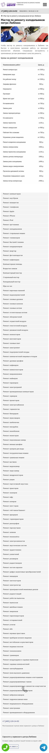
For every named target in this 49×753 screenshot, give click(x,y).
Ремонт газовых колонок (13, 304)
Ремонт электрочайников (13, 405)
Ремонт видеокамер (11, 466)
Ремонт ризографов (11, 523)
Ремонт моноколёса (11, 537)
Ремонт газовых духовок (13, 299)
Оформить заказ (10, 746)
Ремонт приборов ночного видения (17, 638)
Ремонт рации (9, 479)
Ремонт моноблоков (11, 431)
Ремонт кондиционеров (12, 246)
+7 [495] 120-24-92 (9, 11)
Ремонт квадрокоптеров (13, 475)
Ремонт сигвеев (9, 532)
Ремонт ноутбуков (10, 198)
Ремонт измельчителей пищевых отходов (20, 356)
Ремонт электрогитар (12, 585)
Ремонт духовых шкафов (13, 361)
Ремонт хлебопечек (11, 422)
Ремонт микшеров (10, 576)
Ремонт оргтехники (11, 224)
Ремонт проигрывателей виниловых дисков (20, 589)
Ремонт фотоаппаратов (13, 255)
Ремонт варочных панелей (14, 290)
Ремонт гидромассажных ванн (15, 699)
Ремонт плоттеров (10, 506)
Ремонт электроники (11, 708)
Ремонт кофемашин (11, 260)
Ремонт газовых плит (11, 343)
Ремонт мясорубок (10, 427)
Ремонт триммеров (11, 655)
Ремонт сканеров (10, 493)
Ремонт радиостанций (12, 594)
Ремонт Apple (8, 211)
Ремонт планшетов (11, 202)
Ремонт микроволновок (12, 374)
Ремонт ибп (8, 629)
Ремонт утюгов (9, 624)
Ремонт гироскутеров (12, 528)
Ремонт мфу (8, 497)
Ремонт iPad (8, 220)
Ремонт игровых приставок (14, 633)
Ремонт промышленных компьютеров (18, 391)
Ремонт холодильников (12, 229)
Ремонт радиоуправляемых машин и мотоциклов (23, 677)
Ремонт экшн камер (11, 471)
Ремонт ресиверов (10, 558)
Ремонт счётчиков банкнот (14, 510)
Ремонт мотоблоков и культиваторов (18, 642)
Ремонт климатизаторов (13, 369)
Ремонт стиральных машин (14, 233)
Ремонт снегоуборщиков (13, 668)
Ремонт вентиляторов (12, 339)
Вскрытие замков (10, 268)
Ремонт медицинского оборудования (18, 704)
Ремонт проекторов (11, 400)
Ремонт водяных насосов (13, 646)
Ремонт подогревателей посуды (16, 352)
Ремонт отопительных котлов (15, 312)
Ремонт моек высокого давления (16, 673)
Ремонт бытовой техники (13, 242)
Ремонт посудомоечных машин (15, 453)
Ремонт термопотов (11, 409)
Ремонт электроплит (11, 347)
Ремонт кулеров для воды (13, 449)
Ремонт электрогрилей (12, 387)
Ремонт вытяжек (10, 462)
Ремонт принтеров (10, 488)
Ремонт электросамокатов (14, 541)
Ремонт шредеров (10, 515)
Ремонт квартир (9, 251)
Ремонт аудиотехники (12, 550)
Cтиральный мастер (11, 277)
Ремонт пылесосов (10, 602)
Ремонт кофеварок (10, 365)
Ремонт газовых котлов (12, 308)
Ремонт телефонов (11, 207)
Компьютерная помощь (12, 264)
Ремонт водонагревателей (14, 295)
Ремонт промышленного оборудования (19, 712)
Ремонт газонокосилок (12, 651)
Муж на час (7, 286)
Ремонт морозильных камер (14, 440)
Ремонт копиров (9, 501)
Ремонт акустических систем (15, 545)
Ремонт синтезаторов (12, 580)
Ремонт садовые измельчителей (16, 664)
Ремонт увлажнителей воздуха (15, 330)
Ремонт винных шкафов (12, 444)
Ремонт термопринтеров (13, 519)
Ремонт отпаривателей (12, 620)
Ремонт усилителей (11, 554)
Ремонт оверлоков (10, 611)
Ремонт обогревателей (12, 317)
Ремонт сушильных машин (13, 457)
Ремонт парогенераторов (13, 616)
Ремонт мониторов (11, 435)
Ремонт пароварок (10, 383)
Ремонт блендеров (10, 413)
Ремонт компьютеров (12, 194)
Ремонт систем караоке (12, 567)
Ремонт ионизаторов (11, 334)
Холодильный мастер (11, 282)
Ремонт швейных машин (13, 607)
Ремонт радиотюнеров (12, 563)
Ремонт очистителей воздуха (15, 326)
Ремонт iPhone (9, 216)
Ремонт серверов (10, 396)
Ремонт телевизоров (11, 238)
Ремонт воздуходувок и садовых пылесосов (20, 660)
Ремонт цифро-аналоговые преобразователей (22, 572)
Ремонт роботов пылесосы (14, 598)
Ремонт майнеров (10, 378)
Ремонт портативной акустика (15, 484)
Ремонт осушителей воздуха (14, 321)
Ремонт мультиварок (11, 418)
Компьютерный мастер (12, 273)
